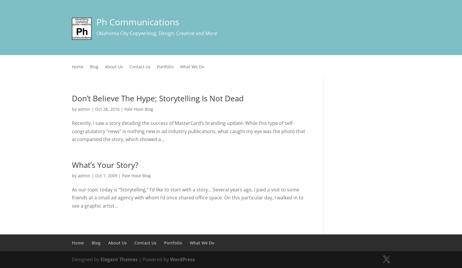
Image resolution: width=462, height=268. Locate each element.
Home (77, 67)
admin (84, 109)
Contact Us (140, 67)
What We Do (192, 67)
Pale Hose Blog (138, 109)
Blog (94, 67)
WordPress (182, 259)
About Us (114, 67)
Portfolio (165, 67)
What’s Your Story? (105, 165)
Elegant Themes (119, 259)
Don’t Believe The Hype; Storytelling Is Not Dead (158, 98)
